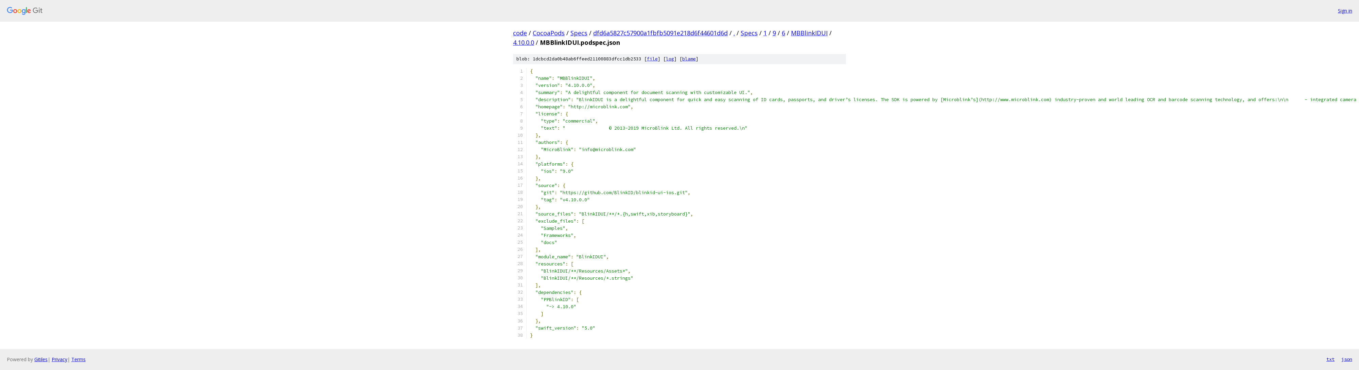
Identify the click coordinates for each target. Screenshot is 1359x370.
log (670, 59)
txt (1330, 359)
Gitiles (41, 359)
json (1346, 359)
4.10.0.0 (523, 42)
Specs (578, 33)
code (520, 33)
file (652, 59)
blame (689, 59)
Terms (78, 359)
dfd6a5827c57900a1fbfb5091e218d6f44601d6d (660, 33)
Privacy (59, 359)
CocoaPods (549, 33)
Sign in (1345, 10)
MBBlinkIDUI (809, 33)
